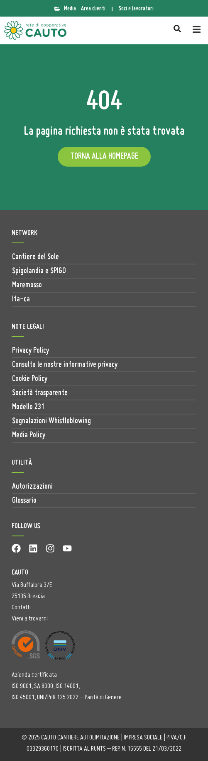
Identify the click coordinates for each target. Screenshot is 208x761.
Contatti (21, 607)
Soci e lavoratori (136, 9)
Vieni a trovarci (30, 619)
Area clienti (93, 9)
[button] (196, 29)
